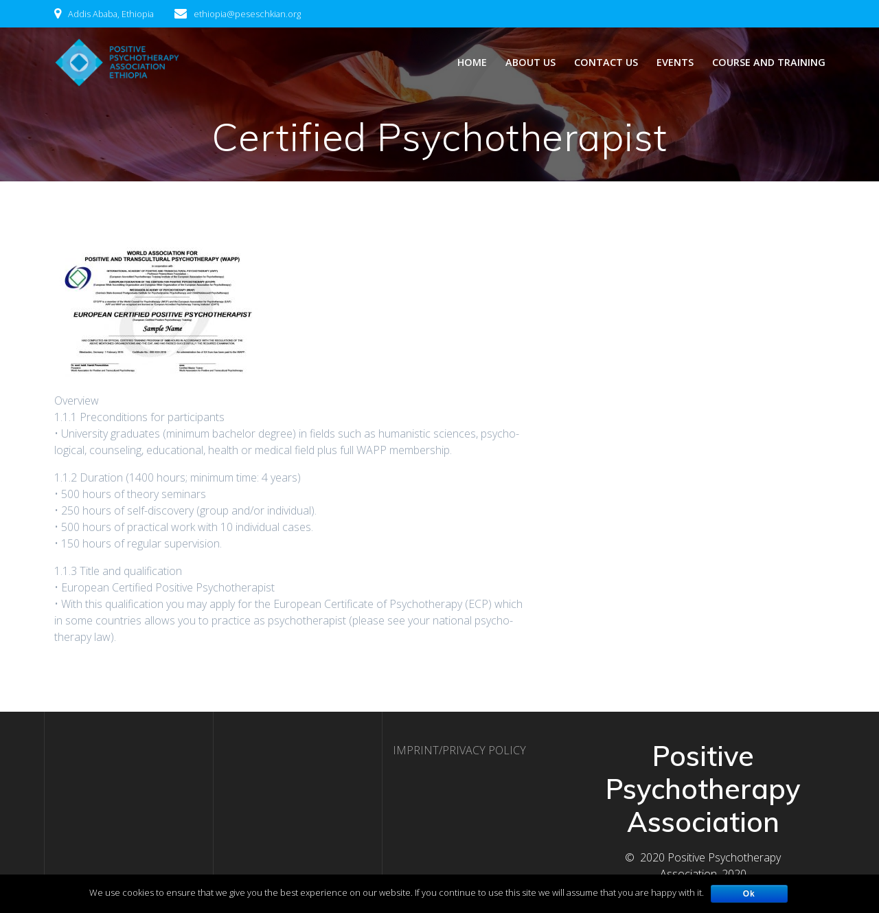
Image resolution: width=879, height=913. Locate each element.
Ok (749, 894)
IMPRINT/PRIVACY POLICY (459, 750)
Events (675, 62)
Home (472, 62)
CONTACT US (606, 62)
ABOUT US (530, 62)
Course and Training (768, 62)
